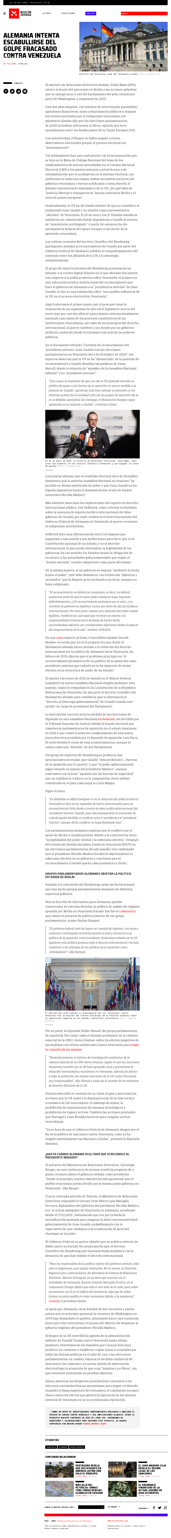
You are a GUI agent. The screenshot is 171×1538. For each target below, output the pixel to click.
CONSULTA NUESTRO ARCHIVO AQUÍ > (60, 1507)
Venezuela (51, 1447)
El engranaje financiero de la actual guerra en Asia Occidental (150, 1489)
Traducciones (68, 13)
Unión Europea (77, 1447)
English (91, 13)
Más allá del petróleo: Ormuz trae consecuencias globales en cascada (89, 1489)
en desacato (106, 719)
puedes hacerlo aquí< (95, 1423)
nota (59, 637)
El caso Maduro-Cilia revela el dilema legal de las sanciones (152, 1469)
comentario (127, 911)
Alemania (63, 1447)
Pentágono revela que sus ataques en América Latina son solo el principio (88, 1469)
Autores (47, 13)
